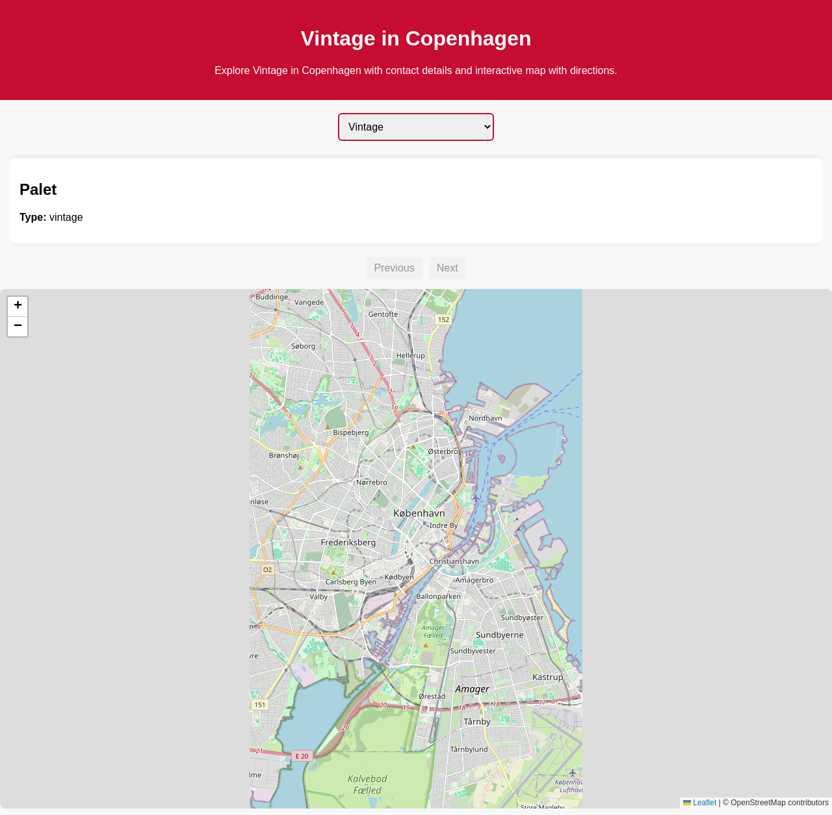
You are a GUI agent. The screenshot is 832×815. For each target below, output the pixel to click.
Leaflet (699, 802)
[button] (17, 307)
